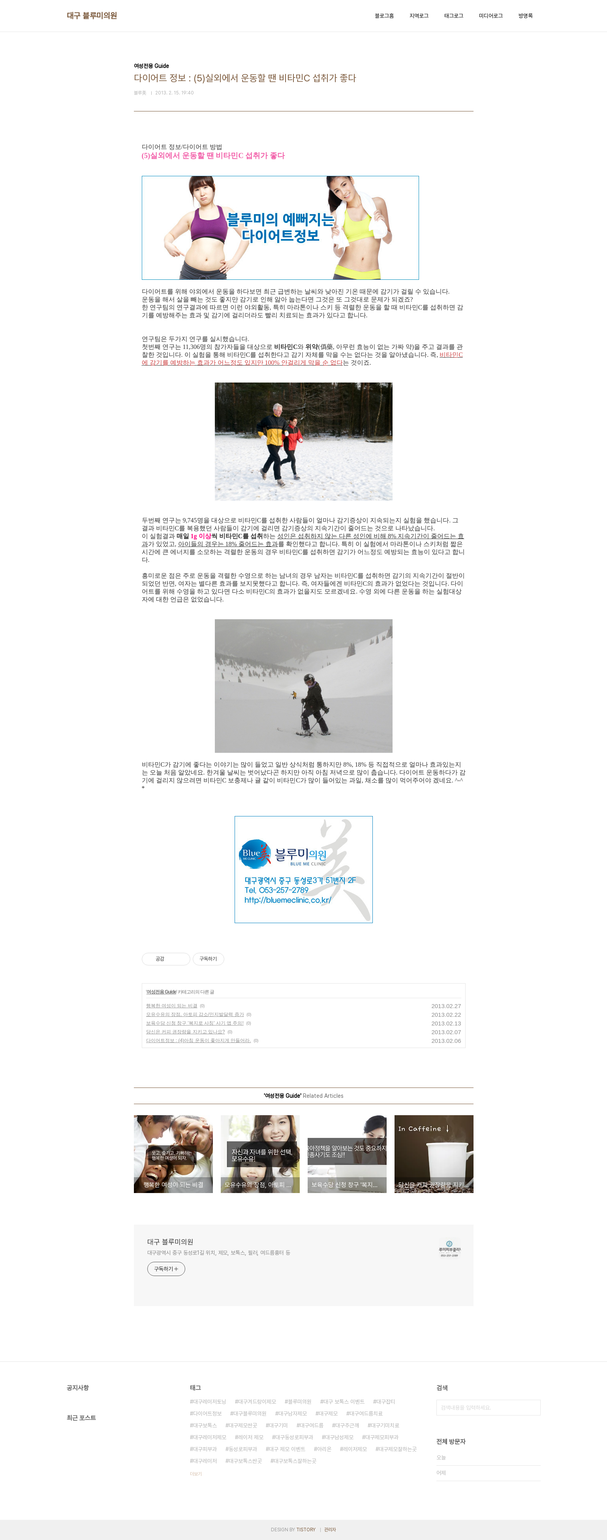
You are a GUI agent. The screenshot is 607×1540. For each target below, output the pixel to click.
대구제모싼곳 (243, 1425)
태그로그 (453, 16)
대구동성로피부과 (294, 1437)
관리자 (330, 1529)
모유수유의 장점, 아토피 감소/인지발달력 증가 (195, 1014)
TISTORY (306, 1529)
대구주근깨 (347, 1425)
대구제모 (328, 1413)
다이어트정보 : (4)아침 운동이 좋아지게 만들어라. (198, 1040)
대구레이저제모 (209, 1437)
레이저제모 (355, 1449)
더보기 (196, 1474)
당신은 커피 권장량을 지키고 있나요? (185, 1032)
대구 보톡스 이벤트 (344, 1402)
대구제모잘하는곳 (398, 1449)
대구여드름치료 (366, 1413)
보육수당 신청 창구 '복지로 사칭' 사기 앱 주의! (195, 1023)
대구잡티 (385, 1402)
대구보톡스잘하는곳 (295, 1461)
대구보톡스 (205, 1425)
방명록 (526, 16)
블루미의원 (300, 1402)
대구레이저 (205, 1461)
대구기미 (278, 1425)
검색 (532, 1407)
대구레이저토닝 (209, 1402)
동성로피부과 (243, 1449)
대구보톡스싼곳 (245, 1461)
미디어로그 (491, 16)
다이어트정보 (207, 1413)
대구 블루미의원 (92, 16)
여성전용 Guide (161, 992)
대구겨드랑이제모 (257, 1402)
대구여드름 (311, 1425)
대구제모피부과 (381, 1437)
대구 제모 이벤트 (287, 1449)
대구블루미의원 (250, 1413)
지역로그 (419, 16)
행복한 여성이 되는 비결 (171, 1005)
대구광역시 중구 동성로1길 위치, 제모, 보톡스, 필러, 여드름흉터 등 (218, 1253)
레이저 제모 (250, 1437)
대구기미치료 (385, 1425)
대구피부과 (205, 1449)
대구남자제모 (292, 1413)
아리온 (324, 1449)
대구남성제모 (339, 1437)
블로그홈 (384, 16)
